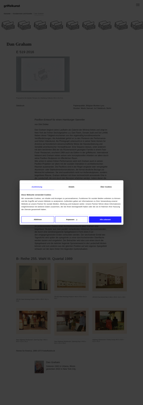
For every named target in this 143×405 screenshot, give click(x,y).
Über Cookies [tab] (106, 187)
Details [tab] (71, 187)
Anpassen (71, 219)
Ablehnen (38, 219)
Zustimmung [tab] (37, 187)
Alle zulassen (105, 219)
